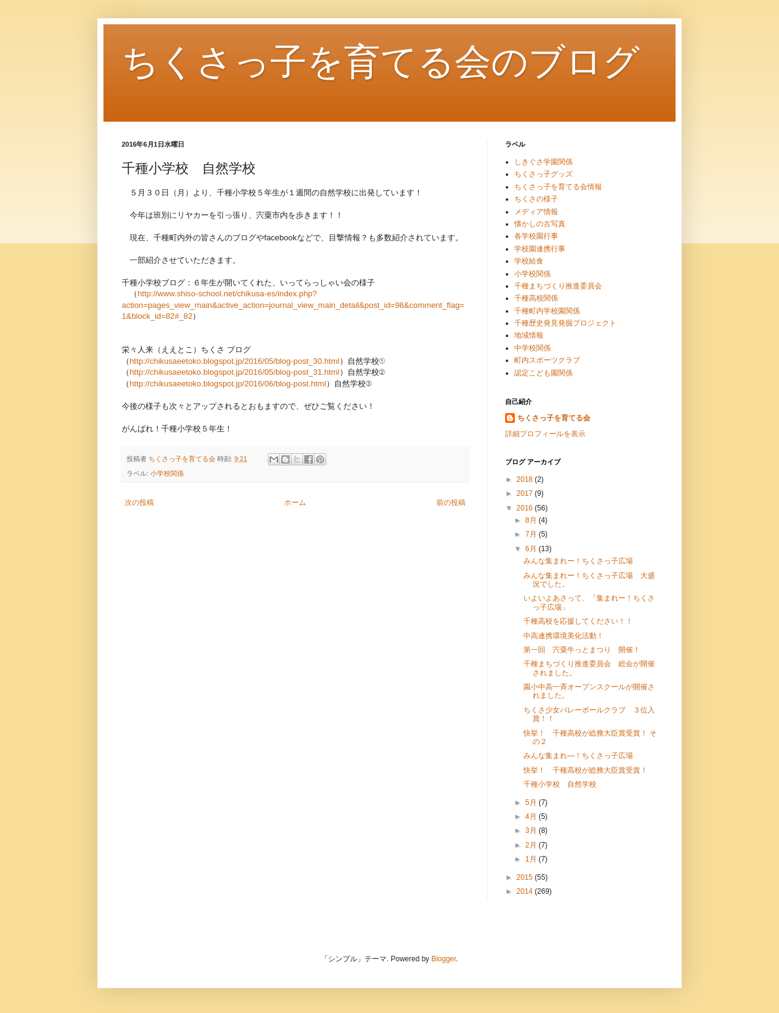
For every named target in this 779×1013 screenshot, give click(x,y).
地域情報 (528, 335)
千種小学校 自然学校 (559, 784)
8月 (532, 520)
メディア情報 (536, 211)
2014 (526, 891)
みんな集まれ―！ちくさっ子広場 (578, 755)
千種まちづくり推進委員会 (558, 286)
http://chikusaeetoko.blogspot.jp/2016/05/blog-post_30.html (235, 361)
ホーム (295, 502)
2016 (526, 508)
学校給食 (528, 261)
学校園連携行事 (539, 249)
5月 (532, 802)
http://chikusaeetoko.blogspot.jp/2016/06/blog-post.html (228, 383)
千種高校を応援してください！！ (578, 621)
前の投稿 (451, 502)
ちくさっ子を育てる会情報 (558, 187)
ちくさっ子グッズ (543, 174)
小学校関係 (167, 473)
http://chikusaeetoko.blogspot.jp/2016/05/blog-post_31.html (235, 372)
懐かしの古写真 (539, 224)
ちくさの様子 (536, 199)
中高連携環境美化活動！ (563, 636)
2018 (526, 479)
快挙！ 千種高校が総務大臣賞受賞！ (585, 770)
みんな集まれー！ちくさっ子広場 (581, 561)
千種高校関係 (536, 298)
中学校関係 (532, 348)
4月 (532, 816)
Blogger (443, 959)
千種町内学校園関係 (547, 311)
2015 (526, 877)
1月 (532, 859)
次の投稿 (139, 502)
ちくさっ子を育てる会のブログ (381, 61)
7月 (532, 534)
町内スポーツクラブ (547, 360)
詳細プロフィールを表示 (545, 434)
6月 (532, 549)
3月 (532, 830)
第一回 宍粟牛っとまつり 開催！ (581, 650)
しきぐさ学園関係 (543, 162)
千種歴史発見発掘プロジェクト (565, 323)
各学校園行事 (536, 236)
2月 (532, 845)
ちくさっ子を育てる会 (553, 418)
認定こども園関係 (543, 373)
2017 (526, 493)
